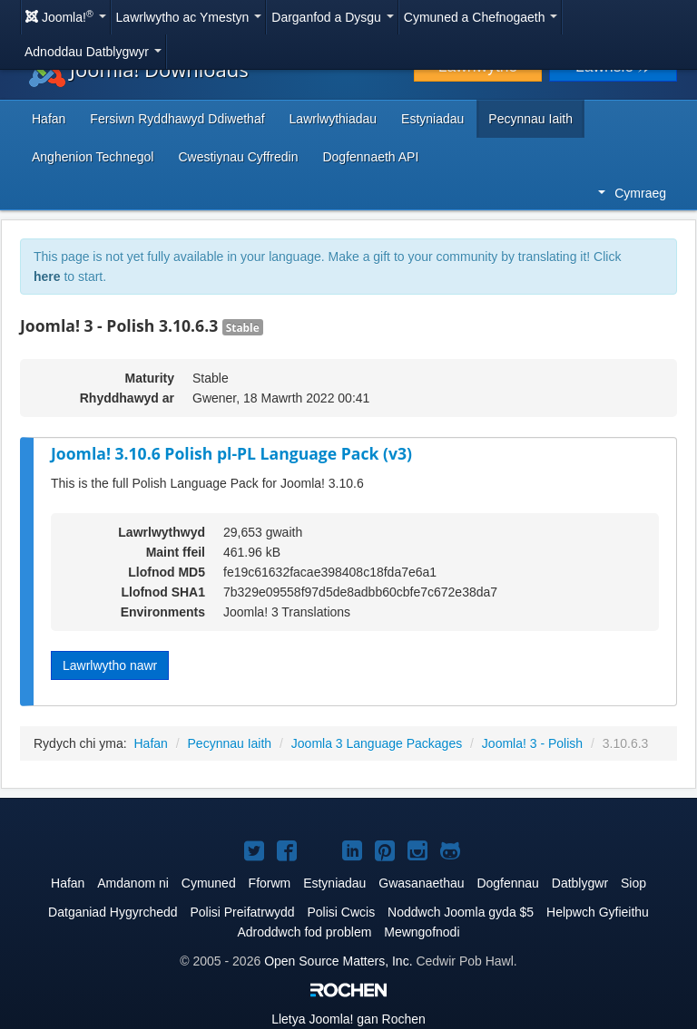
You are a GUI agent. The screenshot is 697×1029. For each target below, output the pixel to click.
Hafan (48, 119)
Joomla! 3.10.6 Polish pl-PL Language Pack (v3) (231, 453)
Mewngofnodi (421, 932)
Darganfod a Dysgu (332, 17)
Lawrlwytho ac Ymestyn (189, 17)
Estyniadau (432, 119)
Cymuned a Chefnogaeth (481, 17)
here (47, 276)
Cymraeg (632, 193)
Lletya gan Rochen (348, 1019)
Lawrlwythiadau (334, 119)
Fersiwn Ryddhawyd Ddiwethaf (177, 119)
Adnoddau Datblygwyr (93, 51)
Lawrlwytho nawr (110, 665)
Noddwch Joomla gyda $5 (461, 912)
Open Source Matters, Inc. (338, 961)
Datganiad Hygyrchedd (112, 912)
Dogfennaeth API (370, 157)
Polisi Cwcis (341, 912)
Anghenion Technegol (92, 157)
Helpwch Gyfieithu (597, 912)
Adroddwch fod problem (304, 932)
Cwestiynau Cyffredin (238, 157)
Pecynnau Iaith (530, 119)
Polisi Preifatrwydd (242, 912)
